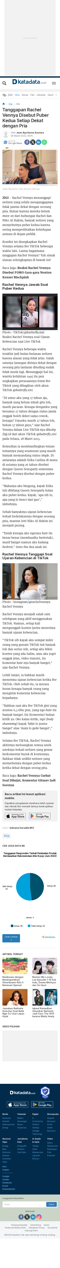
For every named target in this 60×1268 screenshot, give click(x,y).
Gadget (35, 1160)
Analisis (20, 1178)
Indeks (5, 1199)
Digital (35, 1143)
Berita (5, 1143)
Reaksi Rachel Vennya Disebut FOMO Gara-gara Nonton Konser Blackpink (27, 272)
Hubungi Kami (31, 1260)
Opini (34, 1178)
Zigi (10, 104)
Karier (46, 1254)
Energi (5, 1157)
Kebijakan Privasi (37, 1257)
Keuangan (22, 1151)
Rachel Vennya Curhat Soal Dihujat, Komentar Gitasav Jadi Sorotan (29, 780)
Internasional (8, 1154)
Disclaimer (53, 1257)
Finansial (21, 1143)
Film (32, 95)
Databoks (7, 1212)
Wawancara (37, 1182)
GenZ (50, 95)
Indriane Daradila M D (22, 827)
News (50, 1172)
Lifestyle (41, 95)
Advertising (35, 1254)
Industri (5, 1151)
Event (5, 1215)
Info (4, 1196)
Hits (17, 95)
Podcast (51, 1185)
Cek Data (21, 1182)
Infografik (21, 1175)
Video (50, 1168)
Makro (20, 1147)
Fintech (35, 1154)
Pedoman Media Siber (15, 1257)
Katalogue (52, 1178)
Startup (35, 1157)
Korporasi (22, 1157)
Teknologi (37, 1163)
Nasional (6, 1147)
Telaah (35, 1175)
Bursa (20, 1154)
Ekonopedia (53, 1143)
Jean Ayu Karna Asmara (30, 132)
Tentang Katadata (19, 1254)
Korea (25, 95)
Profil (49, 1154)
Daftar (51, 1234)
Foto (49, 1182)
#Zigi (6, 835)
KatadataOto (8, 1218)
